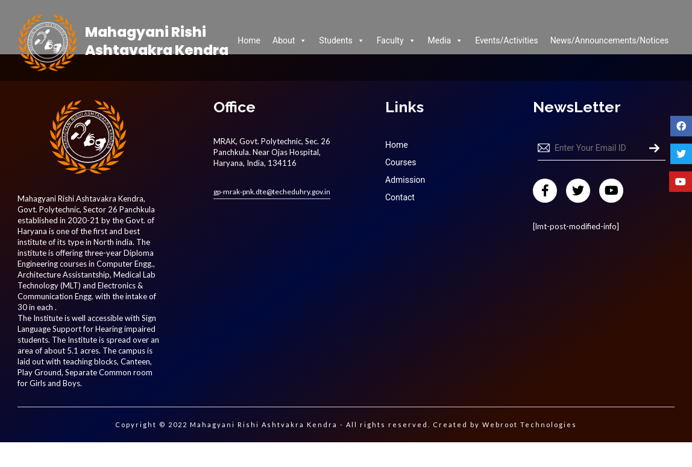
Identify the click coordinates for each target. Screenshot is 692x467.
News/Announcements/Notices (609, 40)
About (289, 40)
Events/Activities (506, 40)
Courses (400, 162)
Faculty (396, 40)
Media (446, 40)
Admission (405, 180)
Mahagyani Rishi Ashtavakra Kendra (156, 42)
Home (248, 40)
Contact (400, 197)
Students (341, 40)
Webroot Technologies (529, 424)
